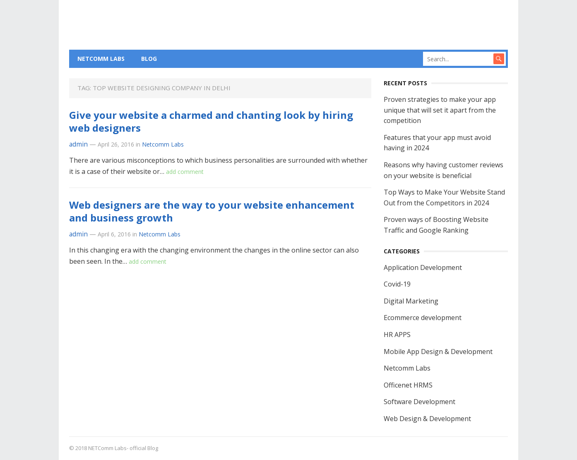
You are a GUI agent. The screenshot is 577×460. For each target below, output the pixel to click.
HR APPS (397, 334)
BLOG (149, 59)
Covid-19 (397, 284)
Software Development (419, 401)
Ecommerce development (423, 317)
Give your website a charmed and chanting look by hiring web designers (211, 121)
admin (78, 144)
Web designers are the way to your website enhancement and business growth (211, 211)
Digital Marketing (411, 301)
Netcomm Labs (163, 144)
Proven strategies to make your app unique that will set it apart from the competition (440, 110)
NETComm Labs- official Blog (123, 448)
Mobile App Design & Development (438, 351)
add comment (185, 172)
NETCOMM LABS (101, 59)
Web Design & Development (427, 418)
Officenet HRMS (408, 385)
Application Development (423, 267)
